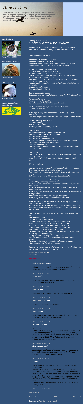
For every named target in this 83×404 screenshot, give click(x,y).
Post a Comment (34, 392)
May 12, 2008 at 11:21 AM (41, 321)
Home (55, 396)
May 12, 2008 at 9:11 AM (40, 273)
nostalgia (36, 254)
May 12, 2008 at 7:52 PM (40, 358)
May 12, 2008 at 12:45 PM (41, 343)
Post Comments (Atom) (48, 401)
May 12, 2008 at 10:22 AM (41, 297)
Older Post (77, 396)
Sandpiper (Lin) (39, 300)
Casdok (35, 289)
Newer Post (33, 396)
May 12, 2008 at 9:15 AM (40, 286)
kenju (34, 276)
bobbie (35, 311)
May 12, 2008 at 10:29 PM (41, 388)
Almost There (15, 7)
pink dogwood (38, 263)
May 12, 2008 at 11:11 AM (41, 308)
